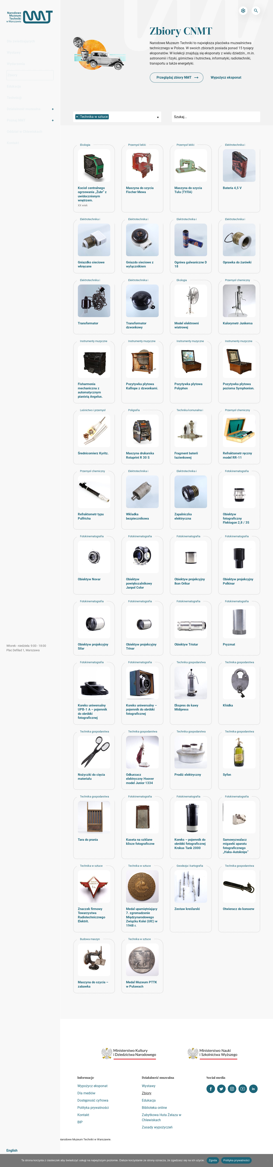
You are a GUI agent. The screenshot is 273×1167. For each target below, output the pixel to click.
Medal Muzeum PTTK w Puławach (141, 984)
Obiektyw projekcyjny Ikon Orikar (189, 581)
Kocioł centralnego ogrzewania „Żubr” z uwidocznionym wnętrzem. (92, 194)
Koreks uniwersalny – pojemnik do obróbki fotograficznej (141, 709)
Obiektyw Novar (89, 579)
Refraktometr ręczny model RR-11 (237, 455)
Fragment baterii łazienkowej (186, 455)
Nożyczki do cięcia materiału (91, 777)
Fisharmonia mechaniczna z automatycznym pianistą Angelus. (90, 390)
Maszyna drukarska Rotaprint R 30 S (140, 455)
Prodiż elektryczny (187, 775)
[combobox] (117, 116)
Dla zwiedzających (21, 41)
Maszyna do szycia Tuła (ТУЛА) (188, 190)
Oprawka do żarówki (237, 262)
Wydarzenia (16, 64)
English (11, 1150)
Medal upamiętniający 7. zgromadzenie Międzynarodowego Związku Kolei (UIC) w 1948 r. (141, 917)
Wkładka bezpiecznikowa (137, 516)
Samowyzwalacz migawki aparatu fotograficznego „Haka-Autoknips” (235, 846)
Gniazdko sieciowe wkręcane (91, 264)
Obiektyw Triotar (186, 644)
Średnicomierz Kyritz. (93, 453)
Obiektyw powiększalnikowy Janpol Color (139, 583)
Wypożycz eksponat (226, 77)
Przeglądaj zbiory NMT (174, 77)
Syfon (227, 775)
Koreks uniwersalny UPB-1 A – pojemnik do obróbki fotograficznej (92, 711)
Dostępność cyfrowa (92, 1100)
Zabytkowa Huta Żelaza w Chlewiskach (161, 1117)
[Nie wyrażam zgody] (268, 1160)
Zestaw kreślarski (187, 909)
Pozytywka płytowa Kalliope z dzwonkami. (142, 386)
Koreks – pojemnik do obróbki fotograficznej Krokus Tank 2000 (190, 844)
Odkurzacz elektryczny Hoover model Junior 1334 (140, 779)
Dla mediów (86, 1093)
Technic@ (14, 98)
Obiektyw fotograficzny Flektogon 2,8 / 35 (236, 518)
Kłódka (228, 705)
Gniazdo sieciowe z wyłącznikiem (140, 264)
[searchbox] (110, 117)
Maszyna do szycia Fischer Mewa (140, 190)
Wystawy (13, 53)
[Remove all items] (158, 117)
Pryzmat (229, 644)
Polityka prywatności (93, 1108)
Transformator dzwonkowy (136, 325)
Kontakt (13, 143)
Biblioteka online (154, 1108)
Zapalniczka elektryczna (183, 516)
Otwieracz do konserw (238, 909)
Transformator (88, 323)
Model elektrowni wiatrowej (186, 325)
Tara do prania (88, 840)
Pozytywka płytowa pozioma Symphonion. (238, 386)
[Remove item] (77, 116)
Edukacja (14, 86)
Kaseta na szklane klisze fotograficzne (140, 842)
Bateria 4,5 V (232, 188)
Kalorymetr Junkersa (238, 323)
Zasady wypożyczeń (157, 1127)
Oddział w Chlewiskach (24, 132)
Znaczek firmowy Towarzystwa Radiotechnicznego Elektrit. (91, 915)
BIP (80, 1122)
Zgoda (213, 1160)
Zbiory (18, 75)
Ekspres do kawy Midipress (186, 707)
